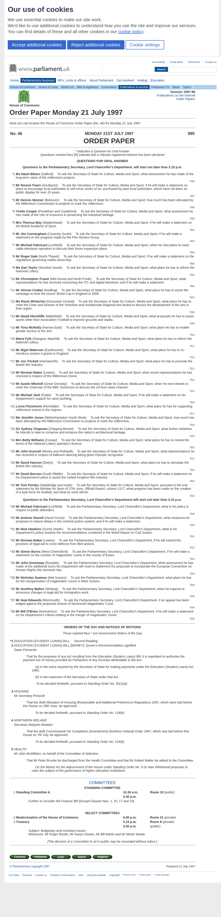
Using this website (96, 875)
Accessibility (158, 62)
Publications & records (134, 87)
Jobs (80, 875)
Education (157, 80)
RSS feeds (194, 62)
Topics (187, 87)
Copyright (114, 875)
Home (14, 80)
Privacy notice (129, 875)
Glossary (27, 875)
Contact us (211, 62)
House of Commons (22, 87)
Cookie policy (145, 875)
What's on (67, 87)
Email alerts (176, 62)
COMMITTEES (102, 783)
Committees (108, 87)
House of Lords (48, 87)
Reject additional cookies (95, 44)
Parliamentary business (38, 80)
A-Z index (14, 875)
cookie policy (130, 31)
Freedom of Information (62, 875)
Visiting (142, 80)
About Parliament (101, 80)
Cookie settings (145, 44)
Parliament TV (160, 87)
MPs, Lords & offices (72, 80)
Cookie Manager (162, 875)
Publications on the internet (176, 95)
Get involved (125, 80)
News (176, 87)
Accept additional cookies (37, 44)
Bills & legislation (87, 87)
